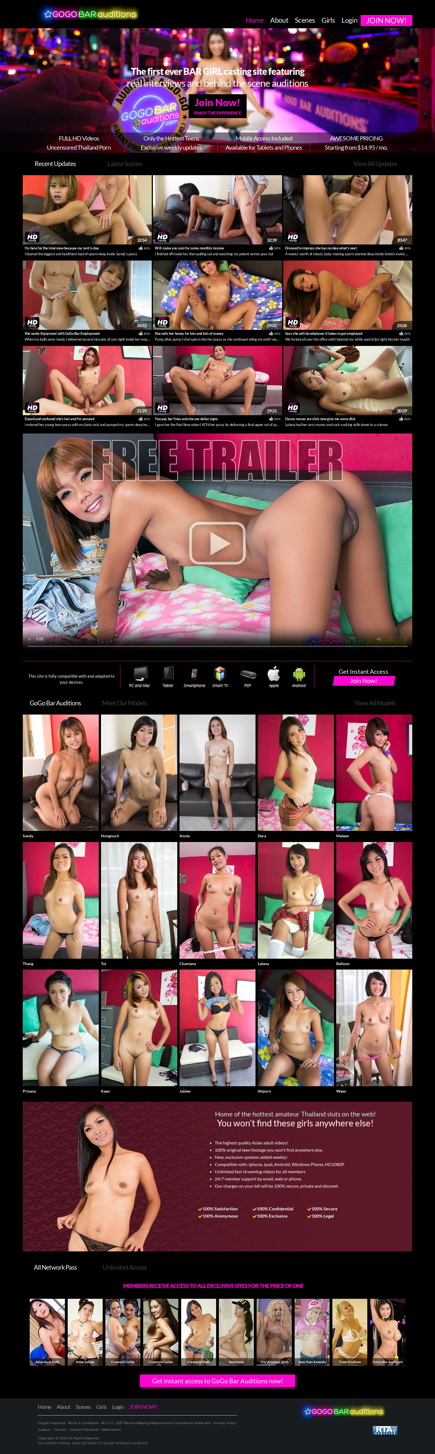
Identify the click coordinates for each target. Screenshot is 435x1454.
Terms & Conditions (83, 1423)
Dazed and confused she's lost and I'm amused (59, 419)
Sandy (28, 835)
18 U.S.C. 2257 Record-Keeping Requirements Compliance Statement (155, 1423)
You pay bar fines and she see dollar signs (186, 419)
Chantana (187, 963)
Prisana (29, 1091)
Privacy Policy (225, 1423)
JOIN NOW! (143, 1406)
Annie (184, 835)
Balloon (343, 963)
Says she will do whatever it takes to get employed (323, 333)
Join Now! (217, 106)
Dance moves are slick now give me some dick (320, 419)
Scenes (83, 1406)
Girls (101, 1406)
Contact (60, 1429)
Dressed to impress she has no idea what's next (321, 248)
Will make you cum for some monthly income (189, 248)
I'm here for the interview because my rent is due (62, 248)
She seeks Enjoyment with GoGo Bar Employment (62, 333)
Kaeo (105, 1091)
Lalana (263, 963)
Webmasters (110, 1429)
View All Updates (375, 163)
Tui (103, 963)
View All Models (375, 703)
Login (118, 1406)
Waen (341, 1091)
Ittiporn (264, 1091)
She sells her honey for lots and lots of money (189, 333)
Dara (262, 835)
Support (45, 1429)
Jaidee (184, 1091)
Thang (28, 963)
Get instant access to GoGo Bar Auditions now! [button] (217, 1381)
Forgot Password (52, 1423)
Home (44, 1406)
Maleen (342, 835)
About (63, 1406)
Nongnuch (110, 835)
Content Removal (84, 1429)
